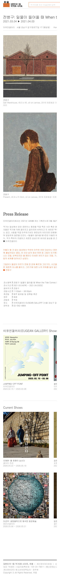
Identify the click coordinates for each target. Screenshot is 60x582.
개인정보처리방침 (44, 563)
